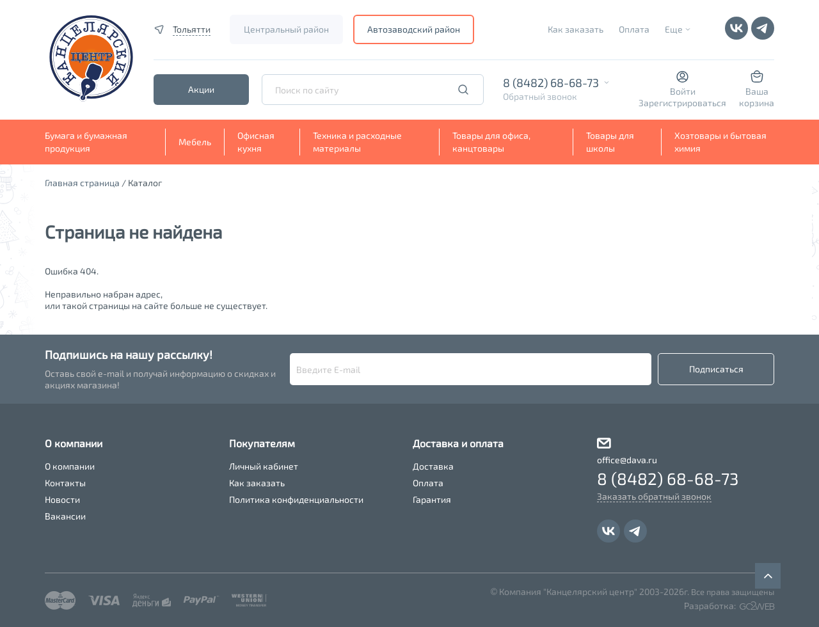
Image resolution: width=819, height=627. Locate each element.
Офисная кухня (255, 142)
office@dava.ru (627, 459)
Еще (674, 29)
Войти (683, 91)
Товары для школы (610, 142)
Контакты (65, 482)
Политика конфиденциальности (296, 499)
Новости (62, 499)
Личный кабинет (263, 466)
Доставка (433, 466)
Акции (201, 89)
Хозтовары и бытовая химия (720, 142)
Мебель (195, 141)
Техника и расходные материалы (357, 142)
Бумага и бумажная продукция (86, 142)
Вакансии (65, 516)
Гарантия (432, 499)
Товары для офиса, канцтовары (491, 142)
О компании (70, 466)
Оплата (634, 29)
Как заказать (575, 29)
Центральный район (286, 29)
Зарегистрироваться (682, 102)
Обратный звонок (540, 96)
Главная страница (82, 182)
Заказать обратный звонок (654, 496)
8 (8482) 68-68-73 (551, 82)
